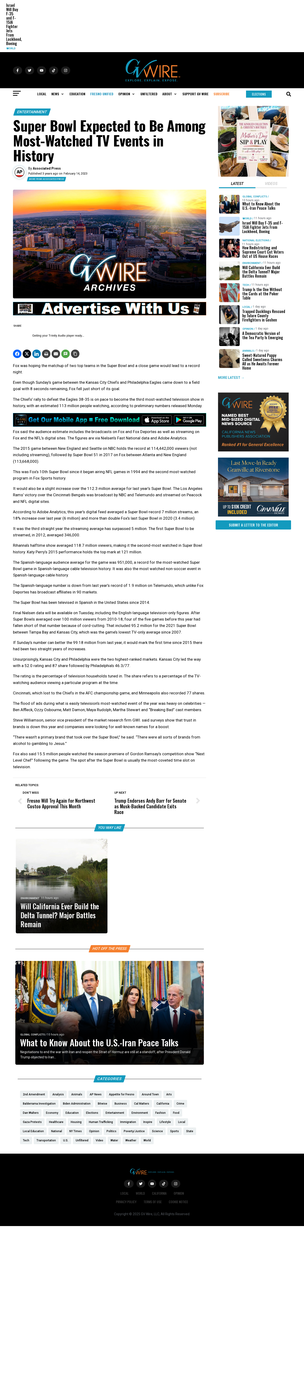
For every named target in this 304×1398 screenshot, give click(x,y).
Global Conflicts (32, 1034)
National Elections (255, 240)
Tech (245, 285)
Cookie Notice (178, 1201)
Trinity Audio (57, 335)
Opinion (247, 328)
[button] (57, 94)
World (11, 48)
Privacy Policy (126, 1201)
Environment (30, 898)
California (159, 1193)
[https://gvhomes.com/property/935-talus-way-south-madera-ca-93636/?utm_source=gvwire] (253, 515)
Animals (248, 350)
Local (246, 307)
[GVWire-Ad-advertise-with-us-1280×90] (109, 314)
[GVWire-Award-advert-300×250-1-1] (253, 450)
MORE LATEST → (231, 378)
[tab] (237, 184)
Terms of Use (153, 1201)
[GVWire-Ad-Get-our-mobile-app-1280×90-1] (109, 425)
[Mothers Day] (253, 175)
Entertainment (32, 112)
